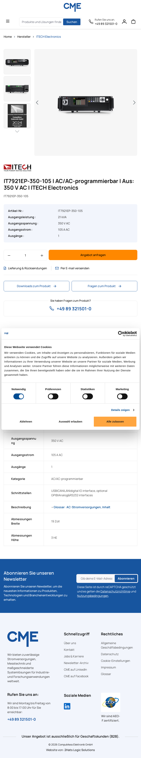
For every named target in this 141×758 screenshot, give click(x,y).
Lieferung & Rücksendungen (25, 268)
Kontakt (69, 650)
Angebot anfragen (93, 255)
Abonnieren (126, 578)
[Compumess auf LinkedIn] (67, 706)
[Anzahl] (25, 255)
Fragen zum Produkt (104, 286)
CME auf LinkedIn (75, 670)
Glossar (106, 674)
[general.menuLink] (8, 20)
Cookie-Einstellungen (115, 661)
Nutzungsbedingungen (92, 596)
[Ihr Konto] (124, 22)
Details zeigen (120, 409)
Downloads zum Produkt (36, 286)
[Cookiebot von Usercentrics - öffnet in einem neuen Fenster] (121, 333)
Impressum (108, 667)
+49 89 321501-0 (106, 24)
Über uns (70, 643)
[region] (70, 102)
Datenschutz (110, 654)
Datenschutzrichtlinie (115, 591)
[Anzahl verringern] (9, 255)
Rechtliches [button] (112, 633)
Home (8, 37)
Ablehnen (26, 421)
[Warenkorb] (133, 22)
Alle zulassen (115, 421)
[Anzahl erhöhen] (42, 255)
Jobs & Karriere (74, 656)
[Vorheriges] (37, 103)
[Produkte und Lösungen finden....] (41, 21)
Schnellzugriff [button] (76, 633)
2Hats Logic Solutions (79, 750)
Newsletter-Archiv (76, 663)
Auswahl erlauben (70, 421)
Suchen (71, 22)
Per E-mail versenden (73, 268)
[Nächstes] (134, 103)
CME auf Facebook (76, 676)
